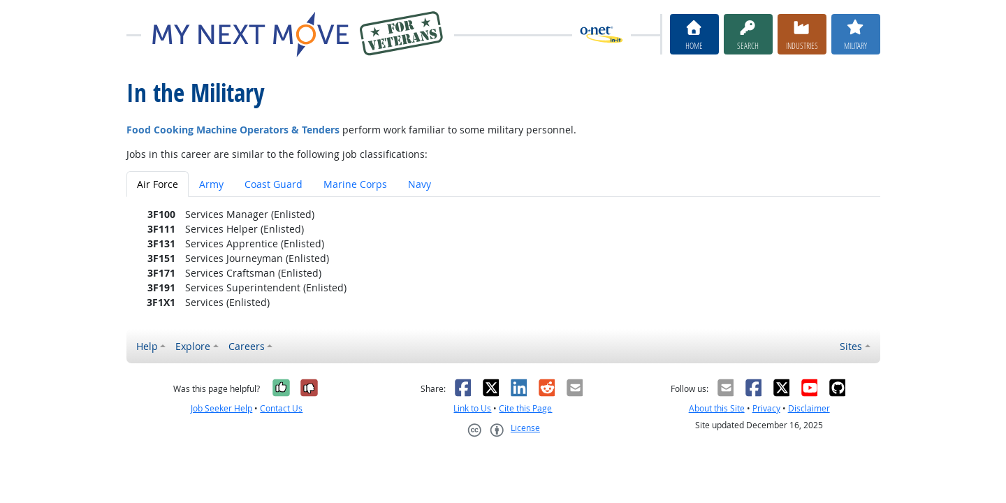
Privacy (766, 408)
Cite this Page (525, 408)
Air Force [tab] (157, 184)
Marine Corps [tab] (355, 184)
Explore (192, 346)
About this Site (717, 408)
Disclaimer (809, 408)
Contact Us (281, 408)
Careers (246, 346)
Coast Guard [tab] (273, 184)
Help (147, 346)
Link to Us (472, 408)
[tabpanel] (503, 258)
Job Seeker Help (221, 408)
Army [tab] (211, 184)
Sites (851, 346)
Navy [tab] (419, 184)
